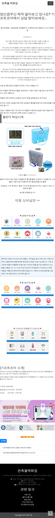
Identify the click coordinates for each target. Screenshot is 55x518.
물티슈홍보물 (27, 497)
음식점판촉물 (19, 268)
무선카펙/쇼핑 (27, 502)
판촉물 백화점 (10, 3)
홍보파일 (27, 500)
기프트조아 (32, 175)
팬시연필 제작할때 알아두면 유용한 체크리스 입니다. (19, 453)
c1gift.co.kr (36, 515)
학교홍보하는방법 (27, 504)
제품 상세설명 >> (27, 200)
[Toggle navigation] (50, 3)
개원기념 (27, 495)
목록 (3, 441)
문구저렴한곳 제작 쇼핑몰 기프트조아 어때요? (17, 448)
